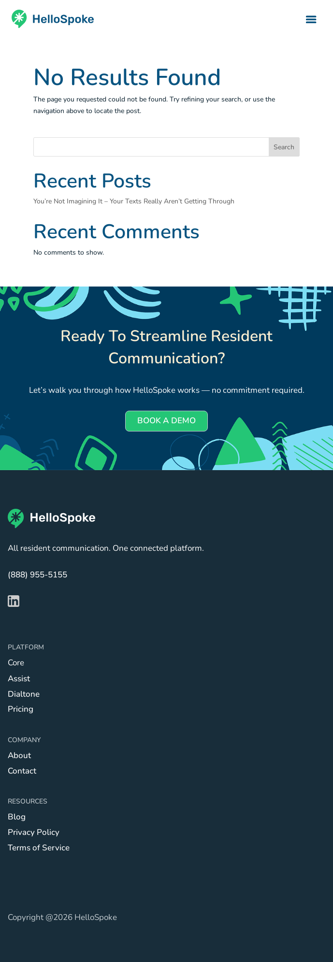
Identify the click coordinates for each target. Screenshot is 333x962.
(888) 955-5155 (37, 574)
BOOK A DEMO (166, 420)
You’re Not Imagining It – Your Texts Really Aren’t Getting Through (133, 201)
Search (284, 147)
